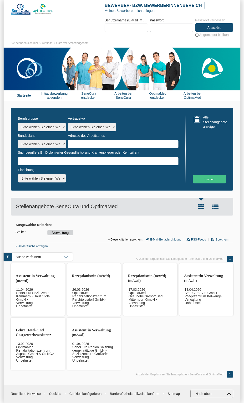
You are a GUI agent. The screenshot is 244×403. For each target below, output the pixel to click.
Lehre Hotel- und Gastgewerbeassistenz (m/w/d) (33, 335)
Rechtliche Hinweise (26, 394)
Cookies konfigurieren (85, 394)
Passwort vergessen (210, 20)
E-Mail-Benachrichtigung (165, 239)
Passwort (157, 20)
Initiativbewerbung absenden (54, 96)
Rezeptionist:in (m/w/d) (91, 276)
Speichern (222, 239)
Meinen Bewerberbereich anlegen (129, 11)
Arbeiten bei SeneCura (123, 96)
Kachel (201, 207)
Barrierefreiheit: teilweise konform (134, 394)
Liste (215, 207)
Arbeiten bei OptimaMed (192, 96)
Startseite (47, 43)
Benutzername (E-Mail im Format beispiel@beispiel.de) (126, 20)
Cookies (55, 394)
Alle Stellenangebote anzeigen (214, 122)
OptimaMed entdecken (157, 96)
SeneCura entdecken (89, 96)
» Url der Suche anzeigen (31, 246)
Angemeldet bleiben (214, 35)
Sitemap (174, 394)
